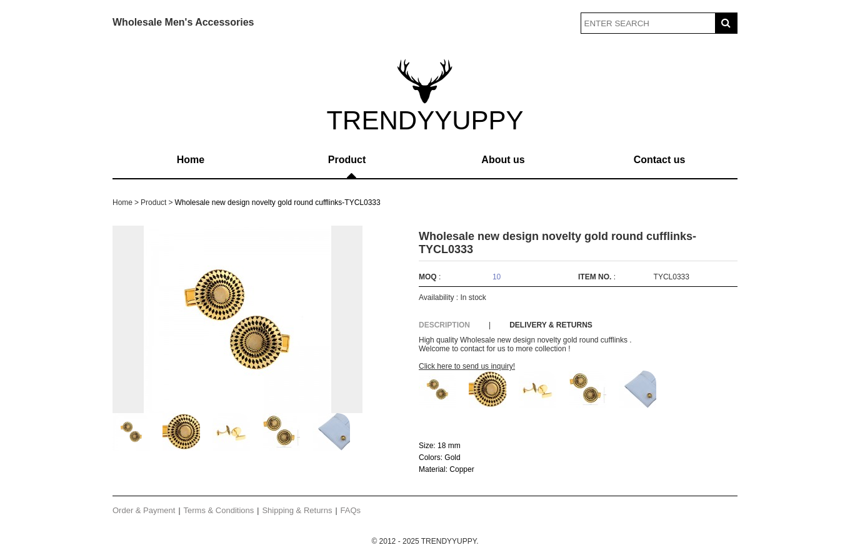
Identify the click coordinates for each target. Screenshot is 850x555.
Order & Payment (143, 510)
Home (190, 159)
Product (347, 159)
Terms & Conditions (219, 510)
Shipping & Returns (297, 510)
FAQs (351, 510)
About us (502, 159)
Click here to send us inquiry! (467, 366)
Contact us (660, 159)
